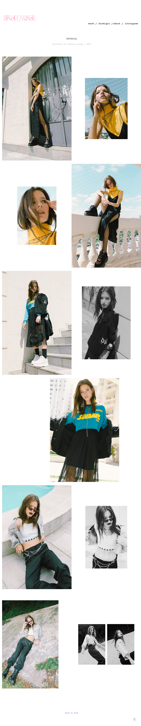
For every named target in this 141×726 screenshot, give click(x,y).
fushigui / (105, 23)
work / (92, 23)
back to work (71, 713)
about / (118, 23)
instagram (131, 23)
